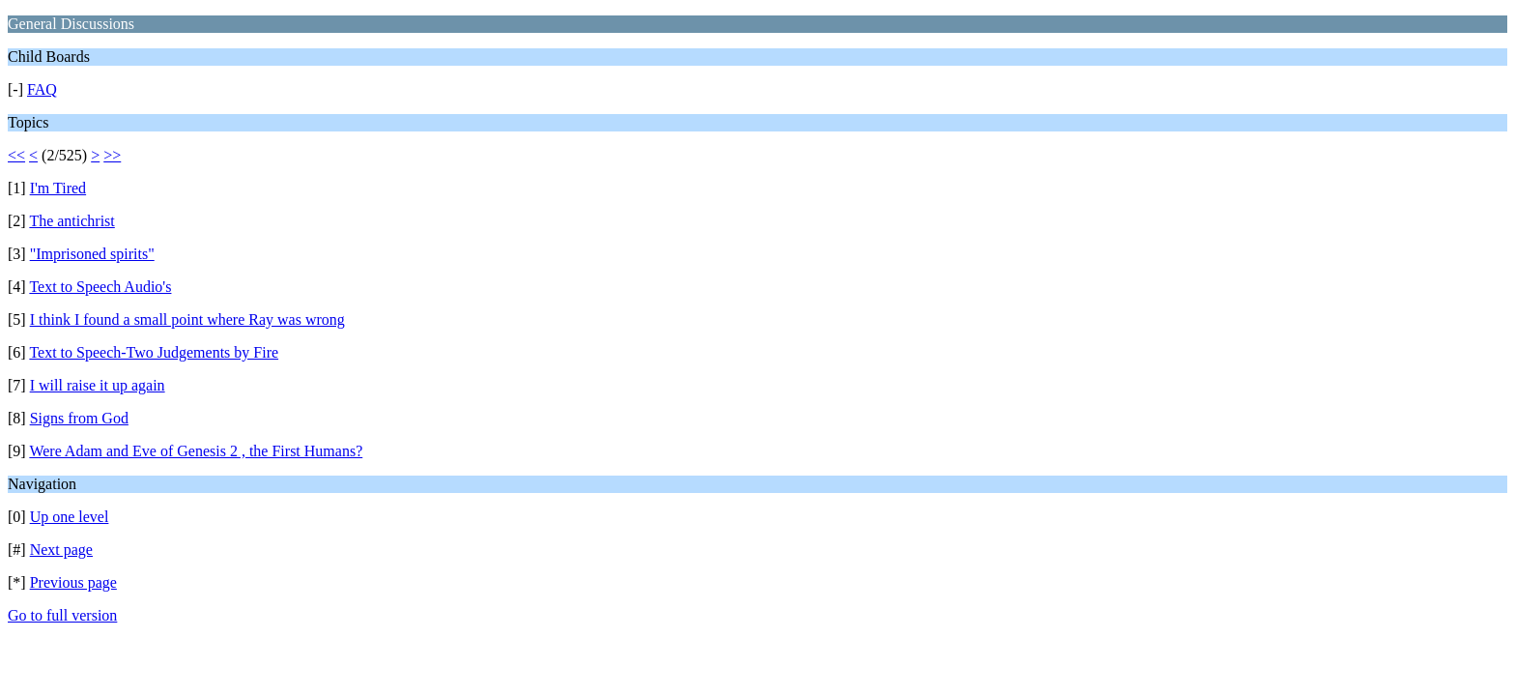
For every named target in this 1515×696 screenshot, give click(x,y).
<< (16, 155)
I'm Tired (58, 188)
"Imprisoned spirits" (92, 254)
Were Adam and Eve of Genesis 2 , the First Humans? (195, 451)
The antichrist (71, 221)
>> (112, 155)
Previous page (73, 582)
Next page (61, 549)
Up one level (69, 516)
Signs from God (79, 418)
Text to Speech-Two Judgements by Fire (153, 352)
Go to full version (62, 615)
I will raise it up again (97, 385)
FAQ (42, 89)
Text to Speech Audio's (100, 286)
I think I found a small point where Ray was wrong (187, 319)
